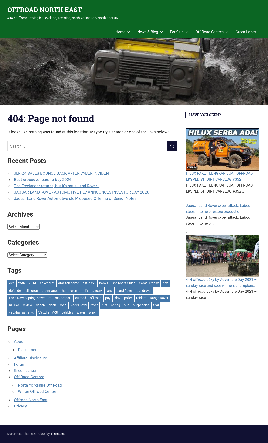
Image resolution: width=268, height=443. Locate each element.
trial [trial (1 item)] (156, 305)
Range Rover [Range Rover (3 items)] (159, 298)
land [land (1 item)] (109, 290)
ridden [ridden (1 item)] (40, 305)
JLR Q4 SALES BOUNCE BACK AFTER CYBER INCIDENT (62, 173)
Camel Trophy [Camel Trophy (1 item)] (149, 283)
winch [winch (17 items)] (93, 312)
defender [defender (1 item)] (15, 290)
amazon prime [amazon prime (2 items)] (68, 283)
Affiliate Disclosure (30, 358)
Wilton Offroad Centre (37, 391)
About (19, 341)
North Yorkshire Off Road (40, 385)
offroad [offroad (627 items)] (80, 298)
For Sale (179, 32)
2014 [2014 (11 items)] (32, 283)
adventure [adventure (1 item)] (47, 283)
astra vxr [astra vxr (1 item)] (89, 283)
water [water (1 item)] (81, 312)
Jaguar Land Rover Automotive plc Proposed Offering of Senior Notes (75, 198)
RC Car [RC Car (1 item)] (14, 305)
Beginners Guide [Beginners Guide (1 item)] (123, 283)
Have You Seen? (205, 114)
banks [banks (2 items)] (103, 283)
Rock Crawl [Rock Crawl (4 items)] (78, 305)
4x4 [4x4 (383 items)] (11, 283)
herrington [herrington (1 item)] (69, 290)
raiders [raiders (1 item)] (141, 298)
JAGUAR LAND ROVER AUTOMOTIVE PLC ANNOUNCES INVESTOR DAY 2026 (81, 192)
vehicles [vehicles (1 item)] (67, 312)
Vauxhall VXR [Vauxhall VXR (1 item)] (48, 312)
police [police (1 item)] (128, 298)
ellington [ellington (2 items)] (32, 290)
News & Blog (150, 32)
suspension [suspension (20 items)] (141, 305)
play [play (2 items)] (117, 298)
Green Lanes (246, 32)
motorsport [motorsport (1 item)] (63, 298)
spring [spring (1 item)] (115, 305)
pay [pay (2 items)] (108, 298)
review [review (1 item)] (27, 305)
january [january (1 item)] (97, 290)
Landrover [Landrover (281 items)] (144, 290)
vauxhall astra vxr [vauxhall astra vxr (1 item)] (22, 312)
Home (122, 32)
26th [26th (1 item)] (21, 283)
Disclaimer (27, 349)
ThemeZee (58, 434)
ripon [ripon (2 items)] (52, 305)
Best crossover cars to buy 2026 (42, 179)
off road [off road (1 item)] (96, 298)
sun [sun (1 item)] (126, 305)
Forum (19, 364)
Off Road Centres (211, 32)
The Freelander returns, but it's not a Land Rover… (56, 186)
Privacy (20, 406)
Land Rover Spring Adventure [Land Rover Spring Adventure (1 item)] (30, 298)
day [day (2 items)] (165, 283)
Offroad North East (30, 399)
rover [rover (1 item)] (94, 305)
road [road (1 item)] (63, 305)
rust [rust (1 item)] (104, 305)
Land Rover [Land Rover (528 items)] (124, 290)
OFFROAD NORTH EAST (44, 9)
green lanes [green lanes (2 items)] (50, 290)
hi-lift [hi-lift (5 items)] (84, 290)
